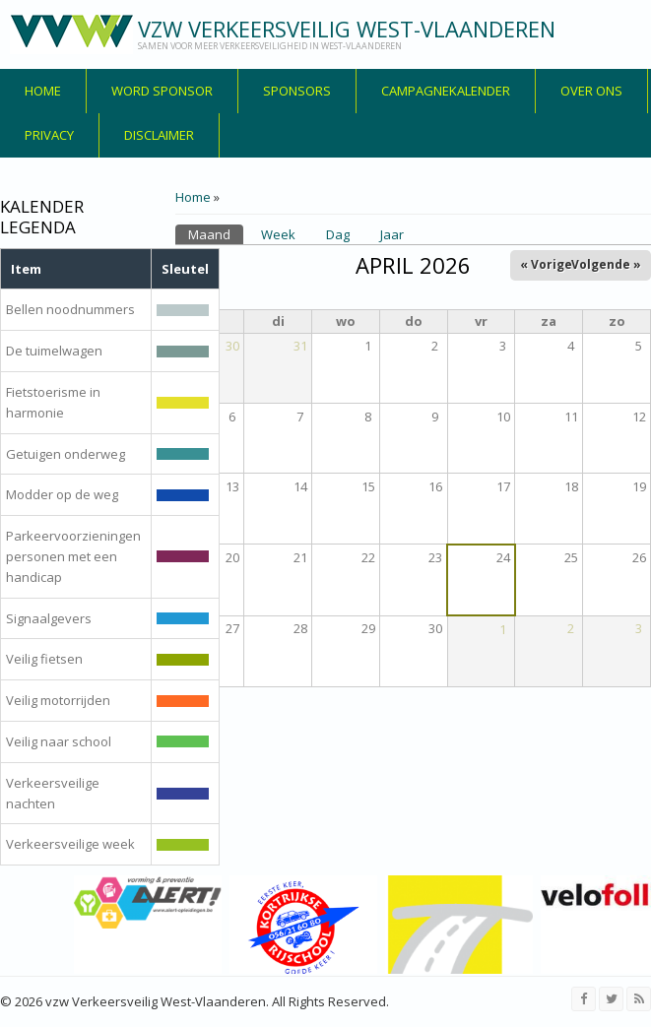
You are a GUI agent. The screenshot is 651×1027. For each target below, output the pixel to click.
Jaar (392, 234)
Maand (215, 234)
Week (278, 234)
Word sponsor (162, 90)
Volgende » (606, 264)
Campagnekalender (445, 90)
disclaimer (159, 135)
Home (43, 90)
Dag (338, 234)
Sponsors (297, 90)
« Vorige (546, 264)
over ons (591, 90)
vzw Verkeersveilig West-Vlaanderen (346, 28)
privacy (49, 135)
